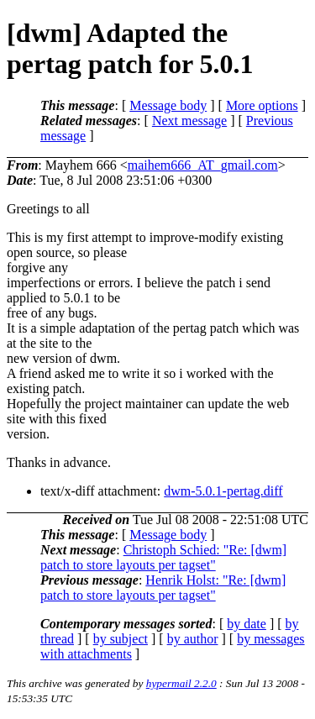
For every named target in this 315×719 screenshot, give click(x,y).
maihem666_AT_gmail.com (203, 165)
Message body (168, 105)
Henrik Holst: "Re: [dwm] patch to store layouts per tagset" (163, 587)
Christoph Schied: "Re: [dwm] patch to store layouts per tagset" (163, 557)
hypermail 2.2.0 (181, 683)
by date (246, 624)
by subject (120, 639)
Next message (189, 120)
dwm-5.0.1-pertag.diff (223, 491)
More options (262, 105)
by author (192, 639)
